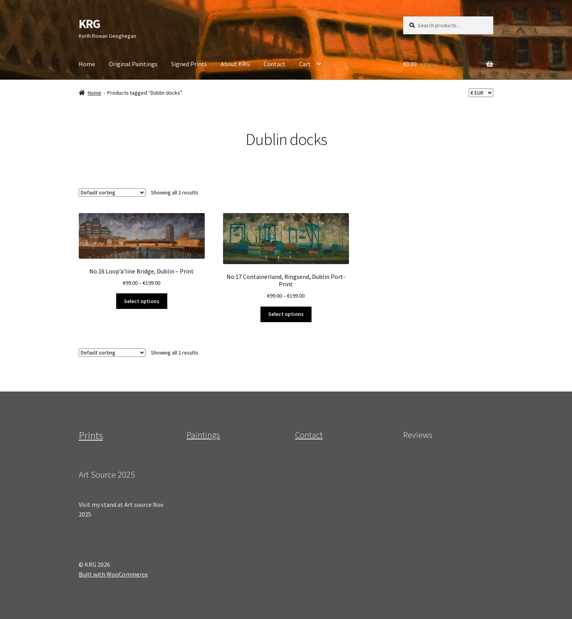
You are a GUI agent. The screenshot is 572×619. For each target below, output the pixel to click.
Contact (274, 64)
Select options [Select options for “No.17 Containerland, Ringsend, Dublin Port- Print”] (286, 313)
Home (87, 64)
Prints (91, 435)
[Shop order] (112, 192)
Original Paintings (133, 64)
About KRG (235, 64)
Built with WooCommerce (113, 574)
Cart (305, 64)
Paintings (203, 434)
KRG (89, 24)
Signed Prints (189, 64)
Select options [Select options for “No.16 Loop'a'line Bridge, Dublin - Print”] (141, 301)
